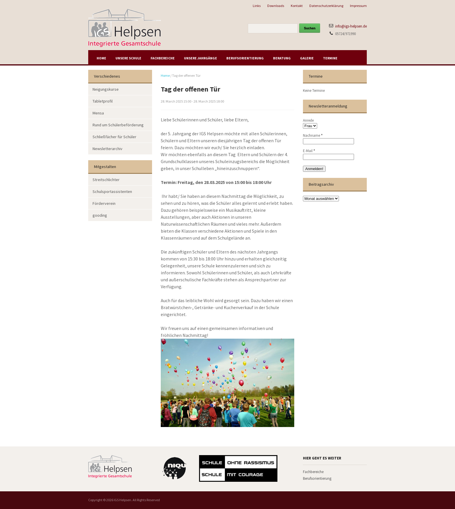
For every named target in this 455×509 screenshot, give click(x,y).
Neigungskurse (106, 89)
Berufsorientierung (245, 58)
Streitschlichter (106, 179)
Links (257, 5)
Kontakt (297, 5)
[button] (13, 496)
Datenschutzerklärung (326, 5)
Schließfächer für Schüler (114, 136)
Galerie (307, 58)
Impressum (358, 5)
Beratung (282, 58)
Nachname (313, 135)
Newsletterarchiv (107, 148)
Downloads (275, 5)
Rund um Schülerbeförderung (118, 124)
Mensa (98, 113)
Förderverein (104, 203)
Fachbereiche (163, 58)
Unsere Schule (128, 58)
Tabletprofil (103, 101)
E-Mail (309, 150)
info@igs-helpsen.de (351, 26)
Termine (330, 58)
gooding (100, 215)
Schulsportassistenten (112, 191)
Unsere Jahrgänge (200, 58)
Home (101, 58)
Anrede (308, 120)
